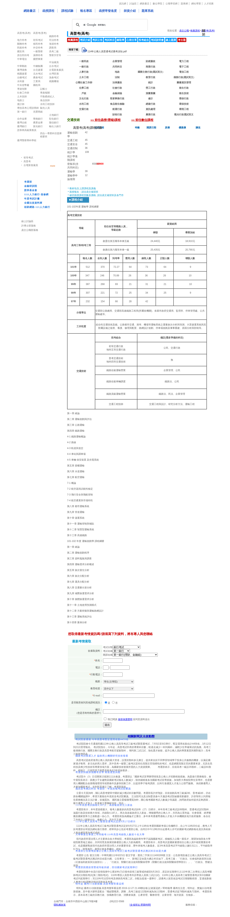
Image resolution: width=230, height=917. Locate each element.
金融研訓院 (30, 186)
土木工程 (84, 77)
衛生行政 (184, 88)
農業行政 (150, 114)
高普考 (27, 161)
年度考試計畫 (32, 198)
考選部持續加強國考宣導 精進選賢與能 (97, 772)
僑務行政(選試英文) (183, 77)
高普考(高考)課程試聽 (87, 127)
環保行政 (184, 98)
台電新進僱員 (31, 165)
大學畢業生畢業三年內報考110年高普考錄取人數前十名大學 (110, 834)
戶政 (83, 93)
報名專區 (86, 10)
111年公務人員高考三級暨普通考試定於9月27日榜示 (105, 821)
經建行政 (150, 104)
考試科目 (109, 39)
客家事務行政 (117, 98)
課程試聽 (67, 10)
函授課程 (48, 10)
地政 (117, 71)
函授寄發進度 (108, 10)
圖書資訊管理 (184, 82)
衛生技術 (184, 93)
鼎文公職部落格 (29, 230)
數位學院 (157, 3)
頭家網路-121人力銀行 (37, 207)
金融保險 (117, 93)
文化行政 (84, 98)
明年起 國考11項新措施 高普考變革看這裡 (99, 883)
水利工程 (84, 104)
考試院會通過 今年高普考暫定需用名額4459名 (102, 739)
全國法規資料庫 (33, 202)
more (52, 166)
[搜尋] (109, 24)
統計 (150, 82)
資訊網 (122, 3)
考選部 (28, 181)
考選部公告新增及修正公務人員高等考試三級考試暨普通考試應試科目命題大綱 (120, 851)
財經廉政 (150, 61)
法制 (117, 77)
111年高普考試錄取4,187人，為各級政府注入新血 (104, 805)
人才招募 (209, 3)
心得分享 (131, 39)
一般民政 (84, 61)
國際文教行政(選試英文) (150, 71)
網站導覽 (196, 3)
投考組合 (144, 39)
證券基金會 (30, 190)
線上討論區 (27, 221)
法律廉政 (117, 82)
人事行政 (84, 71)
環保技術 (184, 104)
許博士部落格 (28, 225)
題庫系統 (148, 10)
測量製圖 (150, 93)
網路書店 (144, 3)
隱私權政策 (60, 904)
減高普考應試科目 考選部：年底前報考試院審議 (103, 788)
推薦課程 (195, 30)
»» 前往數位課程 (142, 120)
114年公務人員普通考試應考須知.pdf (107, 51)
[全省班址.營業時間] (140, 904)
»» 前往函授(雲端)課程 (105, 120)
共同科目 (117, 66)
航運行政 (117, 109)
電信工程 (184, 71)
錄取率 (120, 39)
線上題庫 (171, 39)
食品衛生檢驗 (117, 104)
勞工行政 (150, 88)
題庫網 (184, 3)
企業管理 (117, 61)
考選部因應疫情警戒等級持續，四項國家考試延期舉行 (106, 867)
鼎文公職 (184, 30)
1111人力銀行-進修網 (36, 194)
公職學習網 (171, 3)
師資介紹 (130, 10)
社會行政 (117, 88)
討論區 (133, 3)
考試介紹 (85, 39)
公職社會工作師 (83, 82)
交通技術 (84, 114)
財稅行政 (117, 114)
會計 (150, 98)
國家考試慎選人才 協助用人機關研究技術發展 (101, 755)
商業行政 (150, 66)
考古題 (182, 39)
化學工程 (84, 88)
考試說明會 (157, 39)
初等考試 (28, 157)
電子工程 (184, 66)
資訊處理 (150, 109)
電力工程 (184, 61)
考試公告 (97, 39)
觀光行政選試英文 (183, 114)
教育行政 (150, 77)
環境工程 (184, 109)
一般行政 (84, 66)
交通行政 (84, 109)
